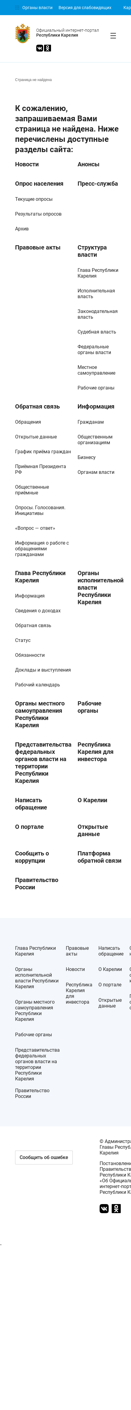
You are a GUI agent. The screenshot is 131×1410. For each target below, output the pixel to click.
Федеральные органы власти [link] (94, 349)
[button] (44, 1157)
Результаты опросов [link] (38, 214)
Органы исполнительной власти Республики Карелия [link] (100, 587)
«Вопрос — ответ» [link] (35, 528)
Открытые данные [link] (36, 437)
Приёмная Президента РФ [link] (40, 469)
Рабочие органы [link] (96, 388)
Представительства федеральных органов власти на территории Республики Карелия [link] (43, 762)
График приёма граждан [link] (43, 451)
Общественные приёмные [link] (32, 490)
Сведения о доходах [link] (38, 611)
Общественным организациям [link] (95, 439)
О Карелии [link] (92, 800)
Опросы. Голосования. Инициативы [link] (40, 510)
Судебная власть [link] (97, 332)
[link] (34, 7)
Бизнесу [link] (87, 457)
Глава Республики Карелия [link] (98, 273)
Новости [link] (27, 164)
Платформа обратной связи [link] (99, 857)
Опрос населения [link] (39, 183)
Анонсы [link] (89, 164)
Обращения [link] (28, 422)
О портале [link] (29, 826)
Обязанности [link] (30, 655)
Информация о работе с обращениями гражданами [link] (42, 548)
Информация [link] (96, 406)
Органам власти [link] (96, 472)
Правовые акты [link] (38, 247)
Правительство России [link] (36, 883)
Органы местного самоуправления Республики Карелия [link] (40, 714)
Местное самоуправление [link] (96, 370)
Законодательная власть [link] (98, 314)
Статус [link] (22, 640)
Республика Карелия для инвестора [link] (95, 752)
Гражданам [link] (91, 422)
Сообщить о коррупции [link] (32, 857)
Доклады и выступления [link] (43, 670)
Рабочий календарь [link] (37, 685)
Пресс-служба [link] (98, 183)
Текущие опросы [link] (34, 199)
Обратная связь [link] (37, 406)
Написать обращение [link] (31, 803)
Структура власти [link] (92, 251)
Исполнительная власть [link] (96, 293)
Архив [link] (22, 229)
